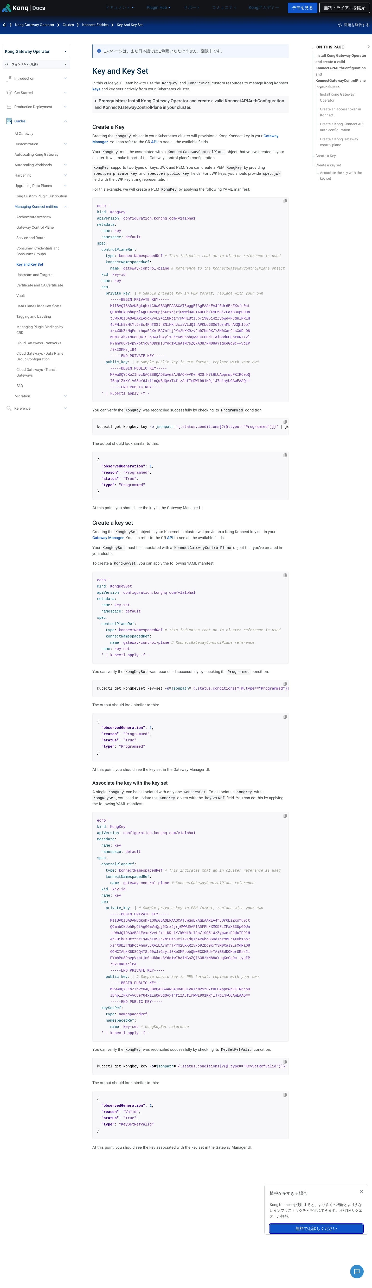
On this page (330, 47)
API (154, 142)
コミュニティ (227, 7)
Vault (20, 295)
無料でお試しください (316, 1228)
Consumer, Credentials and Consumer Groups (38, 251)
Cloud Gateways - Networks (38, 343)
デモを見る (302, 7)
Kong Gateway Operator (34, 25)
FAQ (19, 386)
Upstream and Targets (34, 275)
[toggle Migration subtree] (65, 396)
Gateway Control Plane (35, 227)
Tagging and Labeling (33, 316)
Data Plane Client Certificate (38, 306)
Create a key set (328, 165)
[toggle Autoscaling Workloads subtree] (65, 165)
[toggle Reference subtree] (65, 408)
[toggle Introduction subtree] (65, 78)
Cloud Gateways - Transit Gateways (36, 372)
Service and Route (30, 238)
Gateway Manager (108, 537)
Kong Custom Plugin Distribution (41, 196)
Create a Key (326, 156)
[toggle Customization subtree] (65, 144)
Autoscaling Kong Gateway (37, 154)
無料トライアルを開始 (344, 7)
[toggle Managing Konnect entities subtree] (65, 206)
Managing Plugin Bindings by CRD (39, 330)
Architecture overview (33, 217)
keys (96, 89)
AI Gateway (24, 134)
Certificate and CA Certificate (39, 285)
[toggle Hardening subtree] (65, 175)
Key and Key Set (130, 25)
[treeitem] (43, 264)
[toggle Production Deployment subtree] (65, 106)
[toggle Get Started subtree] (65, 92)
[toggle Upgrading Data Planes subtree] (65, 185)
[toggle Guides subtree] (65, 121)
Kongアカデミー (262, 7)
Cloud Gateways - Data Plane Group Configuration (39, 356)
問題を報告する (353, 25)
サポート (198, 7)
